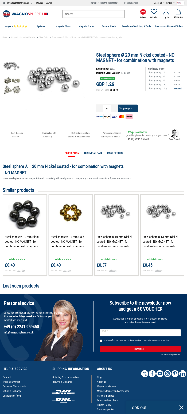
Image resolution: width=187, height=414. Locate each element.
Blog (99, 377)
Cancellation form (12, 395)
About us (158, 3)
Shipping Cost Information (65, 377)
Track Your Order (11, 381)
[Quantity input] (107, 108)
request (178, 88)
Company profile (105, 409)
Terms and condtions (107, 400)
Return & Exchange (12, 391)
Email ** (105, 331)
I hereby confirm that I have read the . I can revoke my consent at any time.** (137, 340)
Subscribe (156, 349)
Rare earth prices (105, 395)
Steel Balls (43, 37)
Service (169, 3)
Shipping (114, 89)
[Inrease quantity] (114, 108)
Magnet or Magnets (106, 386)
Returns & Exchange (62, 381)
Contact (7, 377)
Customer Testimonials (14, 386)
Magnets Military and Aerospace (113, 391)
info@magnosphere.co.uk (18, 3)
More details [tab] (115, 153)
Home (4, 37)
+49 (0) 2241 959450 (43, 3)
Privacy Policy (104, 405)
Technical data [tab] (93, 153)
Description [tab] (72, 153)
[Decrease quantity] (99, 108)
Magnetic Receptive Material (23, 37)
